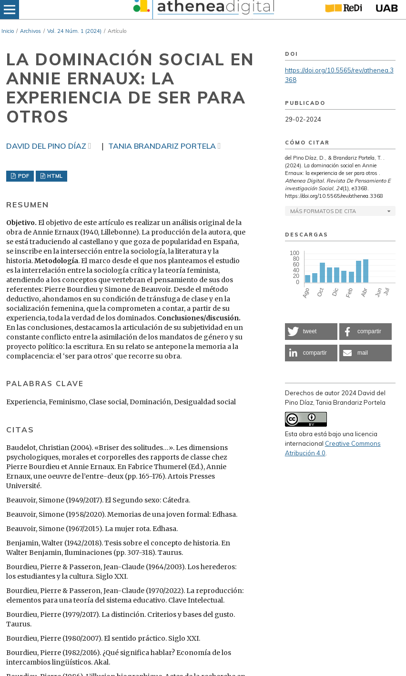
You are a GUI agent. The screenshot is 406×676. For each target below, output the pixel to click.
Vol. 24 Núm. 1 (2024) (74, 31)
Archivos (30, 31)
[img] (202, 9)
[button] (311, 331)
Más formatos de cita (323, 211)
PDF (23, 176)
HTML (54, 176)
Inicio (7, 31)
